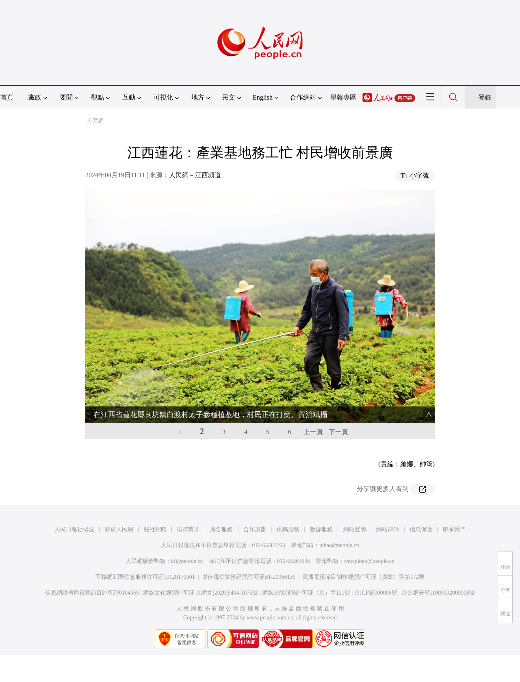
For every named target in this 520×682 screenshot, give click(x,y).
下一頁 (338, 431)
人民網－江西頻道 (195, 175)
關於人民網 (119, 529)
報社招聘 (155, 529)
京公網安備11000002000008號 (438, 593)
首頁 (6, 97)
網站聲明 (354, 529)
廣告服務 (221, 529)
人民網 (95, 121)
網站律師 (387, 529)
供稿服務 (288, 529)
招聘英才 (188, 529)
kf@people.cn (187, 561)
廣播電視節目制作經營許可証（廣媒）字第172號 (363, 577)
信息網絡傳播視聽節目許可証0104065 (92, 593)
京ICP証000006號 (375, 593)
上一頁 (313, 431)
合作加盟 (254, 529)
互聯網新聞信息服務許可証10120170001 (145, 577)
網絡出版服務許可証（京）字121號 (306, 593)
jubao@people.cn (339, 545)
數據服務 (321, 529)
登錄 (485, 97)
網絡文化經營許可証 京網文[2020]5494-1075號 (200, 593)
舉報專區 (343, 97)
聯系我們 (454, 529)
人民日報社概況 (74, 529)
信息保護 (421, 529)
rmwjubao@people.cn (369, 561)
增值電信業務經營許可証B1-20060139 (249, 577)
